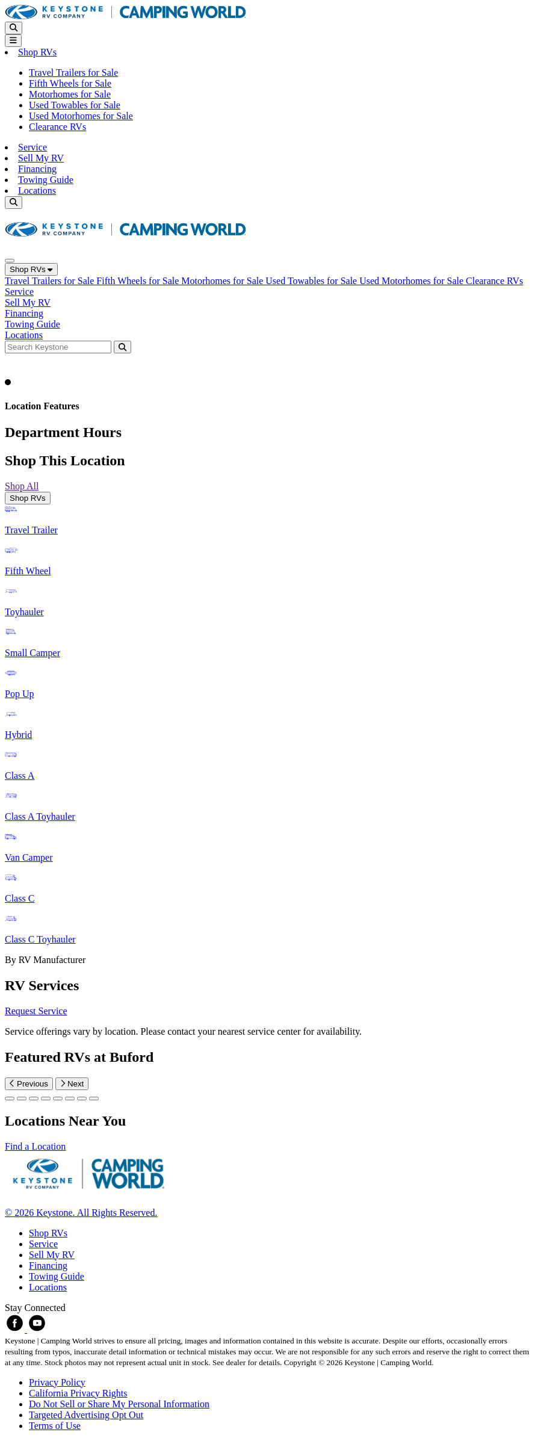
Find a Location (35, 1146)
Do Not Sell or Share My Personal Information (119, 1404)
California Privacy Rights (78, 1393)
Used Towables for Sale (74, 105)
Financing (37, 169)
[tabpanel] (267, 734)
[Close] (9, 260)
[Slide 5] (70, 1098)
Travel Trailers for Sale (73, 72)
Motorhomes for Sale (70, 94)
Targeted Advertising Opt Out (86, 1415)
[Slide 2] (34, 1098)
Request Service (36, 1011)
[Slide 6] (82, 1098)
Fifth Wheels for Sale (70, 83)
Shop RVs (31, 269)
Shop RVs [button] (37, 52)
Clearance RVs (57, 127)
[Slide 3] (46, 1098)
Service (32, 147)
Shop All (22, 486)
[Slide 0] (9, 1098)
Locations (37, 190)
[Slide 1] (21, 1098)
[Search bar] (59, 346)
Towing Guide (45, 180)
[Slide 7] (94, 1098)
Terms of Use (55, 1426)
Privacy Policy (57, 1382)
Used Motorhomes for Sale (81, 116)
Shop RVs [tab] (28, 498)
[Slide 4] (58, 1098)
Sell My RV (41, 158)
